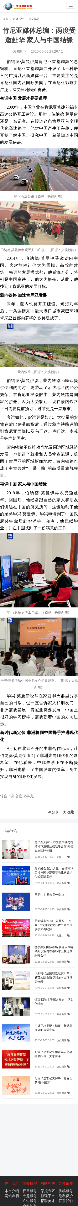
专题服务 (30, 1196)
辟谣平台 (48, 1196)
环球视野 (18, 18)
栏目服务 (30, 1191)
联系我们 (66, 1201)
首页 (6, 18)
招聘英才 (48, 1201)
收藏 (68, 812)
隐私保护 (66, 1196)
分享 (53, 812)
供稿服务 (66, 1191)
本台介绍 (12, 1191)
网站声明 (12, 1196)
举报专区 (48, 1191)
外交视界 (33, 18)
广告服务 (30, 1201)
